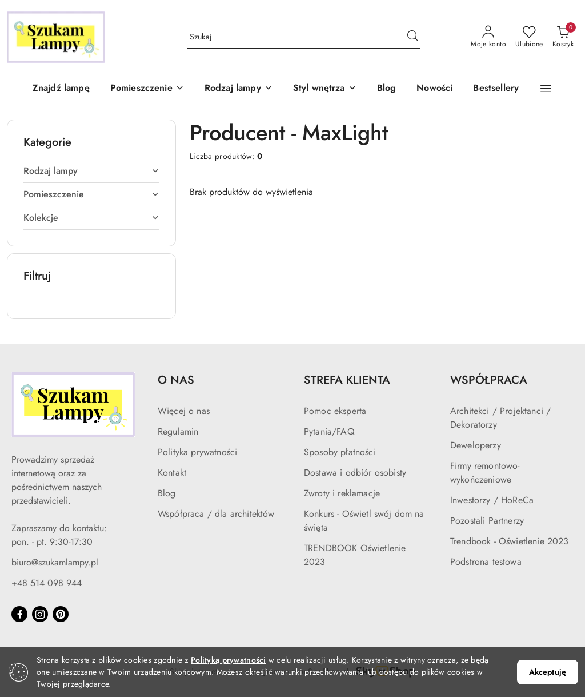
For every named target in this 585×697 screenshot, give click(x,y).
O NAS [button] (176, 380)
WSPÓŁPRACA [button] (488, 380)
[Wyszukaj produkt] (304, 37)
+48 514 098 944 (46, 583)
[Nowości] (434, 88)
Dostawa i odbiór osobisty (355, 472)
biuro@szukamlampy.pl (54, 562)
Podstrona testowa (486, 561)
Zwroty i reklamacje (342, 493)
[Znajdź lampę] (61, 88)
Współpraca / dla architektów (216, 513)
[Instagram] (40, 614)
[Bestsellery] (495, 88)
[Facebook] (19, 614)
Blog (167, 493)
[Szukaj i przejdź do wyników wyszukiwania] (412, 37)
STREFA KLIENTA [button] (347, 380)
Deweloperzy (475, 445)
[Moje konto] (488, 37)
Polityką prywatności (228, 660)
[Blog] (386, 88)
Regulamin (178, 431)
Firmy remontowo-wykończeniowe (485, 472)
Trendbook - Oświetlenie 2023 (509, 541)
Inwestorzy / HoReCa (492, 500)
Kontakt (172, 472)
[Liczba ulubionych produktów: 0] (529, 37)
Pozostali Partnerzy (487, 520)
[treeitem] (91, 171)
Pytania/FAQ (329, 431)
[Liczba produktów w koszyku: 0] (563, 37)
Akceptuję (547, 672)
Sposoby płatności (340, 452)
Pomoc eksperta (335, 410)
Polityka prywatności (197, 452)
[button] (147, 88)
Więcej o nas (184, 410)
